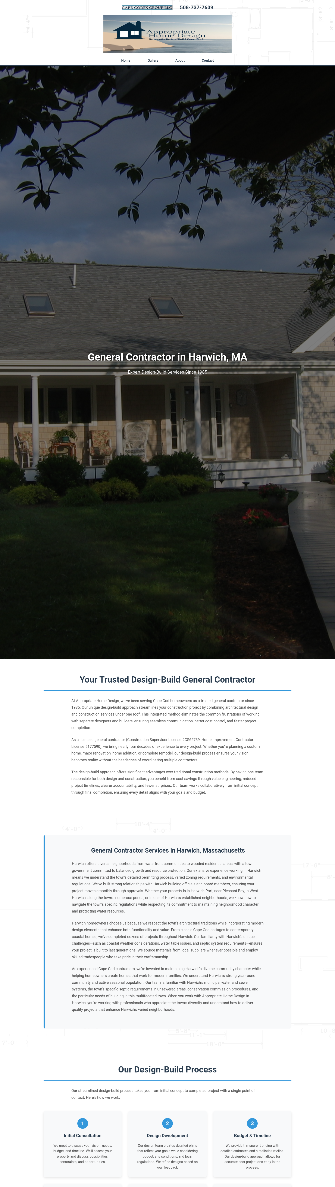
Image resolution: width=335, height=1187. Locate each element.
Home (126, 60)
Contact (208, 60)
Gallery (152, 60)
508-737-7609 (196, 7)
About (180, 60)
